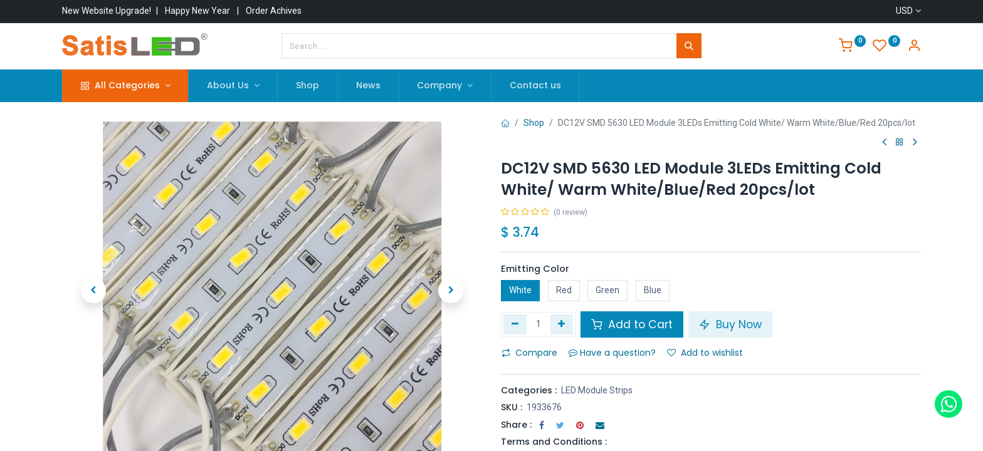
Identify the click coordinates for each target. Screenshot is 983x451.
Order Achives (274, 11)
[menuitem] (307, 86)
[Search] (689, 45)
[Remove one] (515, 324)
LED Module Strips (597, 390)
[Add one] (562, 324)
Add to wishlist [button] (705, 352)
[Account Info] (914, 47)
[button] (93, 286)
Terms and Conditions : (554, 441)
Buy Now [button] (730, 324)
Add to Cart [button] (632, 324)
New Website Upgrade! (106, 11)
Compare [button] (529, 352)
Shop (533, 123)
